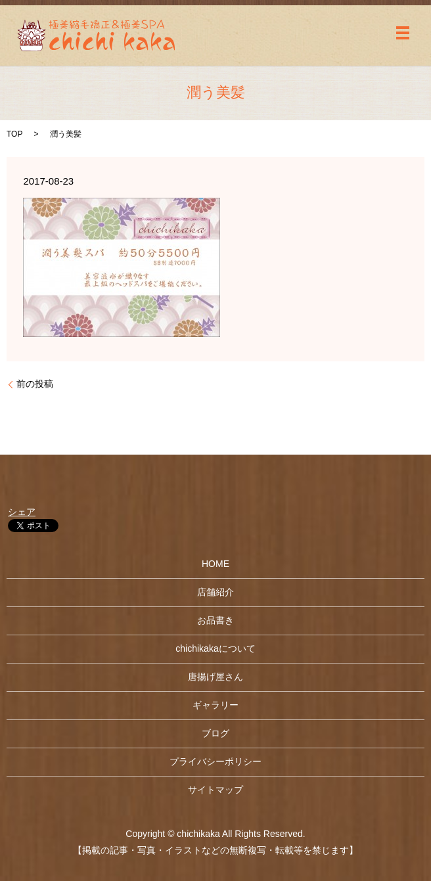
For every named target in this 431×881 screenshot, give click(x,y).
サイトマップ (215, 789)
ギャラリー (215, 705)
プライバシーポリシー (215, 761)
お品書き (215, 620)
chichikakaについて (215, 648)
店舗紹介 (215, 592)
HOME (215, 563)
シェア (21, 512)
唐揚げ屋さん (215, 676)
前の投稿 (34, 383)
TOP (14, 134)
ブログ (215, 733)
